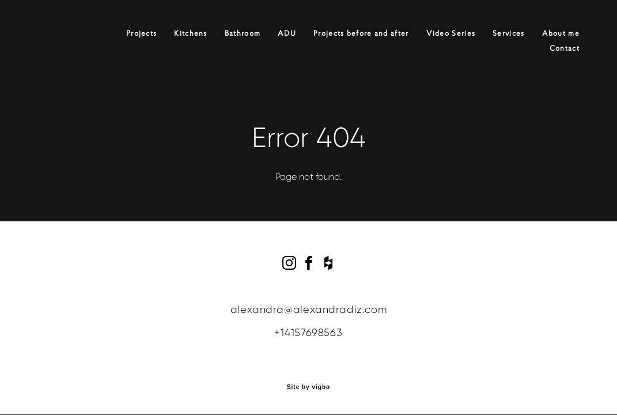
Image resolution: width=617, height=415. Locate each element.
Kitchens (190, 33)
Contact (565, 48)
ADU (287, 33)
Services (508, 33)
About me (561, 33)
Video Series (451, 33)
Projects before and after (361, 33)
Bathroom (242, 33)
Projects (141, 33)
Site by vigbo (308, 387)
